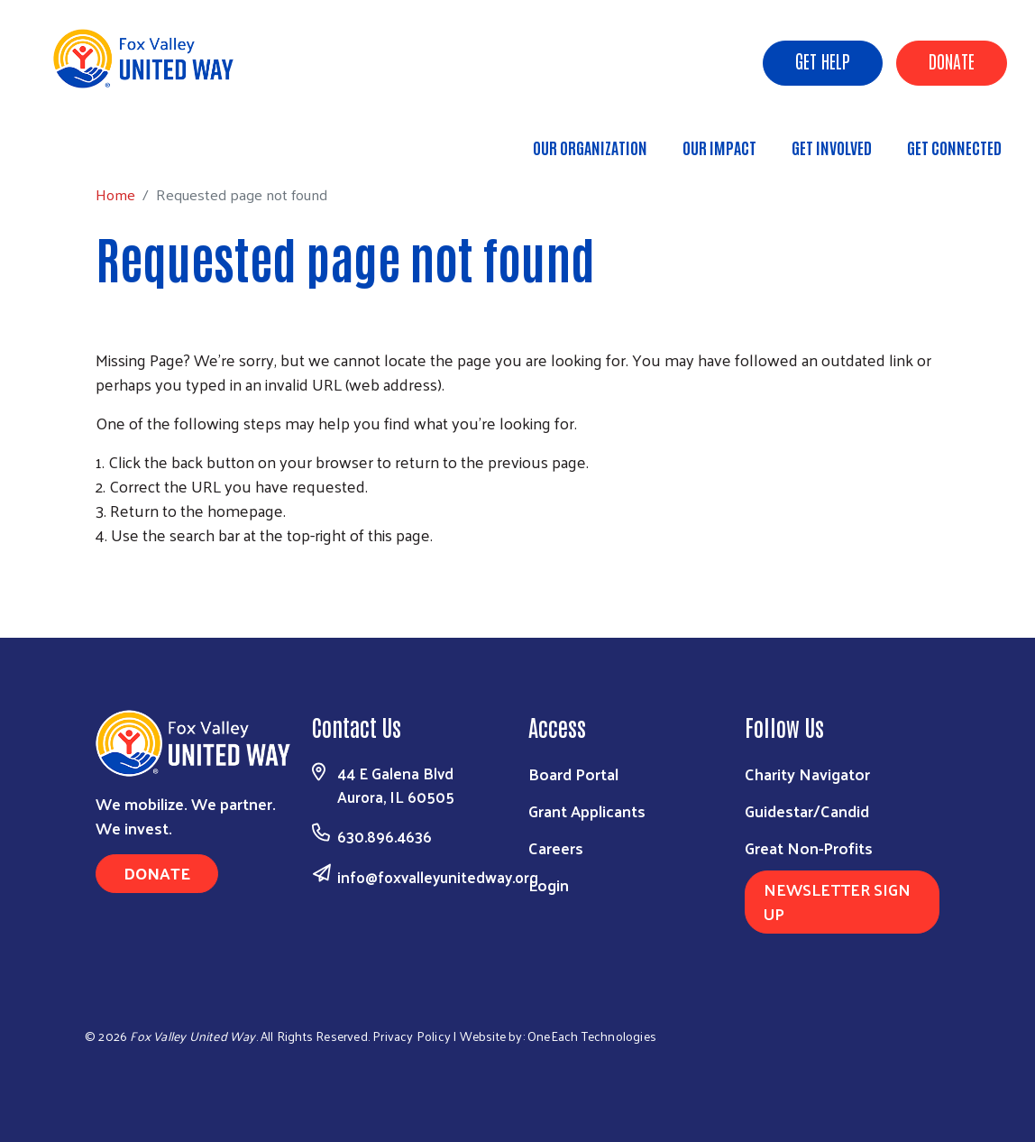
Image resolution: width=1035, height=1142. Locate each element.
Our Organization (590, 147)
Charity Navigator (807, 773)
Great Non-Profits (809, 847)
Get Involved (832, 147)
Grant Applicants (587, 810)
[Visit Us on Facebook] (843, 1032)
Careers (555, 847)
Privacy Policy (411, 1036)
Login (548, 884)
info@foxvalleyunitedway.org (437, 876)
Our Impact (719, 147)
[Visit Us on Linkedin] (883, 1032)
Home (105, 139)
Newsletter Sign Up (837, 901)
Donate (952, 60)
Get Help (822, 60)
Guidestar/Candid (807, 810)
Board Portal (573, 773)
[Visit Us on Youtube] (925, 1032)
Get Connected (954, 147)
